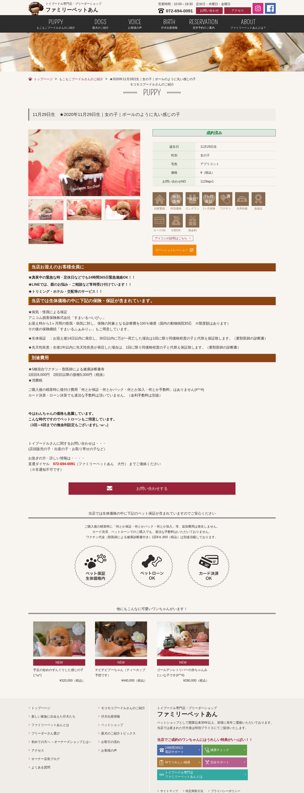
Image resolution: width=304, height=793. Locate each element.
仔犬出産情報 (110, 718)
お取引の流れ (110, 743)
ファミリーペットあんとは (50, 726)
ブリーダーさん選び (45, 735)
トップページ (43, 79)
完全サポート (175, 763)
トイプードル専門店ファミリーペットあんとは (224, 763)
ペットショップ (112, 726)
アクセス (237, 10)
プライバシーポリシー (229, 779)
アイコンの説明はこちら (172, 238)
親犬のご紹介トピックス (118, 735)
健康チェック (214, 751)
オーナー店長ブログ (45, 760)
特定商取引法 (196, 779)
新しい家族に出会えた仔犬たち (53, 718)
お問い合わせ (209, 10)
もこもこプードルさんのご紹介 (81, 79)
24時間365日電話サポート (175, 751)
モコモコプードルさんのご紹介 (123, 709)
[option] (84, 162)
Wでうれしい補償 (257, 751)
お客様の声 (109, 752)
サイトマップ (169, 779)
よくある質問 (40, 769)
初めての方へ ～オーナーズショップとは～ (61, 743)
